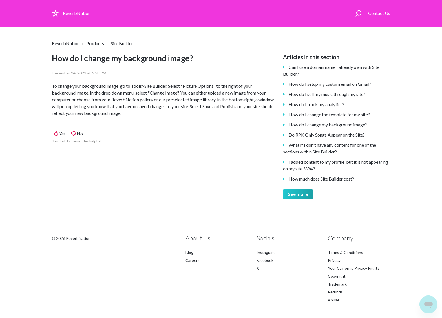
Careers (192, 260)
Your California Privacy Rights (353, 268)
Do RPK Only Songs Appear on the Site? (327, 134)
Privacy (334, 260)
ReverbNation (65, 43)
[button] (358, 13)
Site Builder (122, 43)
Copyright (337, 276)
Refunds (335, 292)
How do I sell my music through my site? (327, 94)
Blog (189, 252)
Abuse (333, 299)
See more (298, 194)
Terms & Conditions (345, 252)
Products (95, 43)
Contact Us (379, 13)
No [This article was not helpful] (80, 133)
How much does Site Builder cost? (321, 178)
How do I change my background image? (328, 124)
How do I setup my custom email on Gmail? (330, 84)
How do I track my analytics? (316, 104)
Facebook (265, 260)
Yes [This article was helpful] (62, 133)
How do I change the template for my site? (329, 114)
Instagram (266, 252)
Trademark (337, 284)
